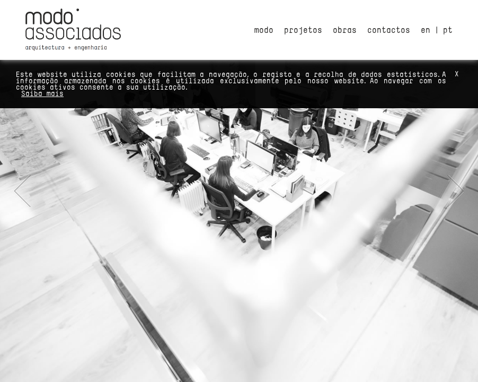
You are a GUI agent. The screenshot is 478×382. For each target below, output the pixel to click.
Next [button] (453, 191)
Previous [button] (25, 191)
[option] (239, 191)
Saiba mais (42, 93)
